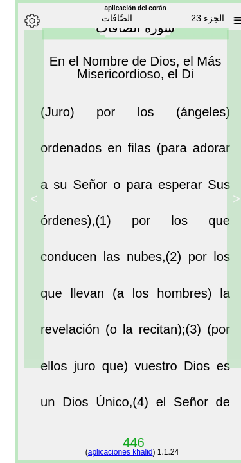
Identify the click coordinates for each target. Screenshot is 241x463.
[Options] (17, 20)
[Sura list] (223, 20)
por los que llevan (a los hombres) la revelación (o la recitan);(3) (120, 298)
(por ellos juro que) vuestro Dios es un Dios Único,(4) (120, 371)
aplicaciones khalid (105, 452)
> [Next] (19, 199)
